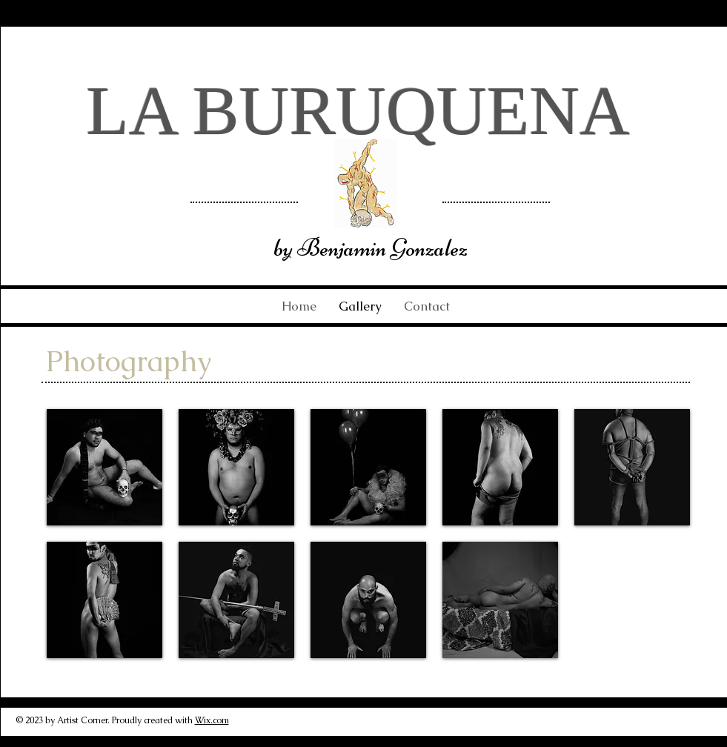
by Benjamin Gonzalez (370, 247)
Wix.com (212, 720)
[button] (104, 467)
